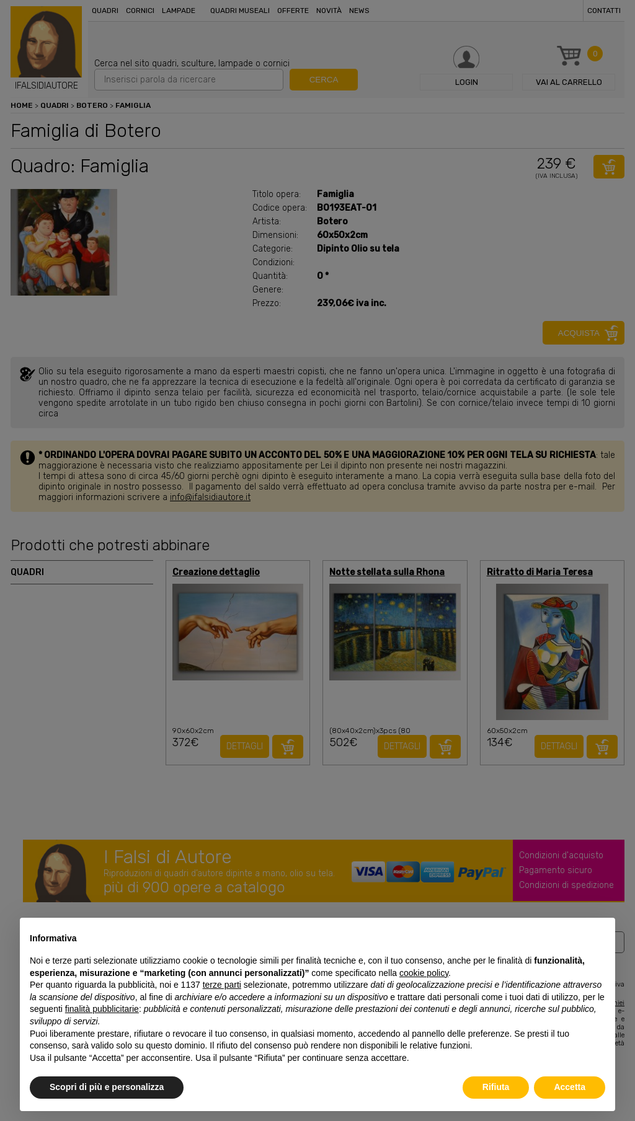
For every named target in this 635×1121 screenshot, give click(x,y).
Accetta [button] (569, 1087)
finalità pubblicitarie (102, 1009)
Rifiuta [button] (496, 1087)
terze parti (222, 985)
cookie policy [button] (423, 973)
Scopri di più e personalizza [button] (107, 1087)
